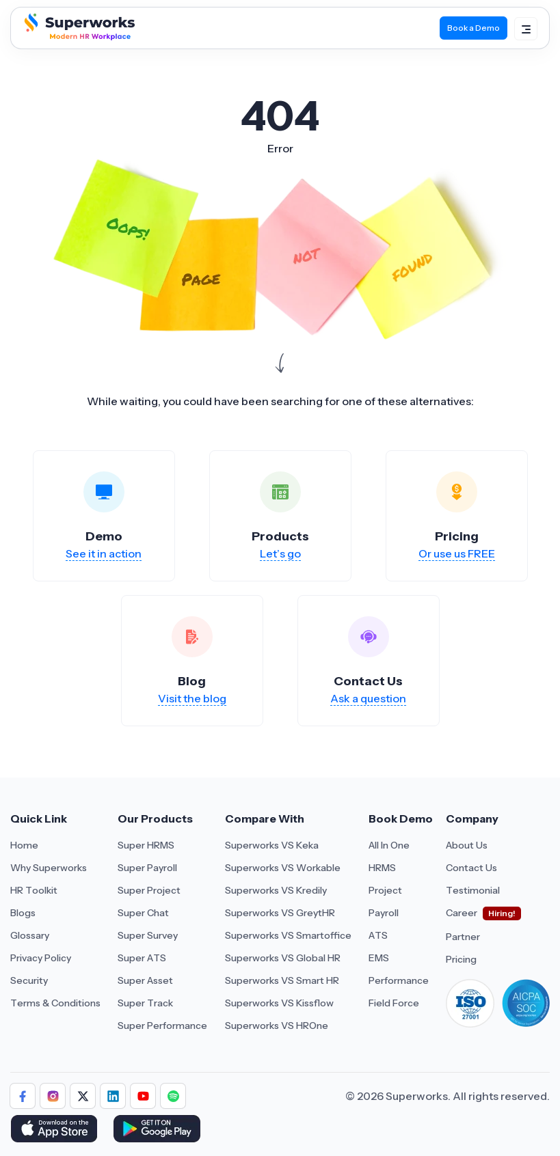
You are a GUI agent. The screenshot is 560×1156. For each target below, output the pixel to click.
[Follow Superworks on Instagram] (52, 1096)
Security (29, 980)
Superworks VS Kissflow (279, 1003)
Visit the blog (192, 698)
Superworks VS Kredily (276, 890)
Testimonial (473, 890)
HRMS (382, 868)
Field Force (394, 1003)
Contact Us (471, 868)
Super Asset (145, 980)
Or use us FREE (456, 553)
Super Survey (148, 935)
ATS (378, 935)
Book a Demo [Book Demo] (473, 28)
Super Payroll (147, 868)
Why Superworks (48, 868)
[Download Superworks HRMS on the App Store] (56, 1130)
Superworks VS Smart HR (282, 980)
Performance (399, 980)
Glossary (29, 935)
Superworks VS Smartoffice (288, 935)
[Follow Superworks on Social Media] (173, 1096)
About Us (467, 845)
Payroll (384, 913)
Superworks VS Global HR (283, 958)
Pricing (461, 959)
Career (461, 913)
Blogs (23, 913)
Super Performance (162, 1025)
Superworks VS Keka (272, 845)
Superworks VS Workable (283, 868)
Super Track (145, 1003)
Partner (463, 937)
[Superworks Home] (78, 37)
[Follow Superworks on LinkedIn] (113, 1096)
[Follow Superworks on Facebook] (22, 1096)
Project (385, 890)
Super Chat (143, 913)
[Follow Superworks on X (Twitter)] (82, 1096)
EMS (379, 958)
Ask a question (368, 698)
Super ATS (142, 958)
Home (24, 845)
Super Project (149, 890)
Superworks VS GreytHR (280, 913)
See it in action (104, 553)
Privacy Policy (40, 958)
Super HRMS (146, 845)
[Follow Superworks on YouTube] (143, 1096)
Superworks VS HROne (276, 1025)
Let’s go (280, 553)
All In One (389, 845)
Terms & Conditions (55, 1003)
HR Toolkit (33, 890)
